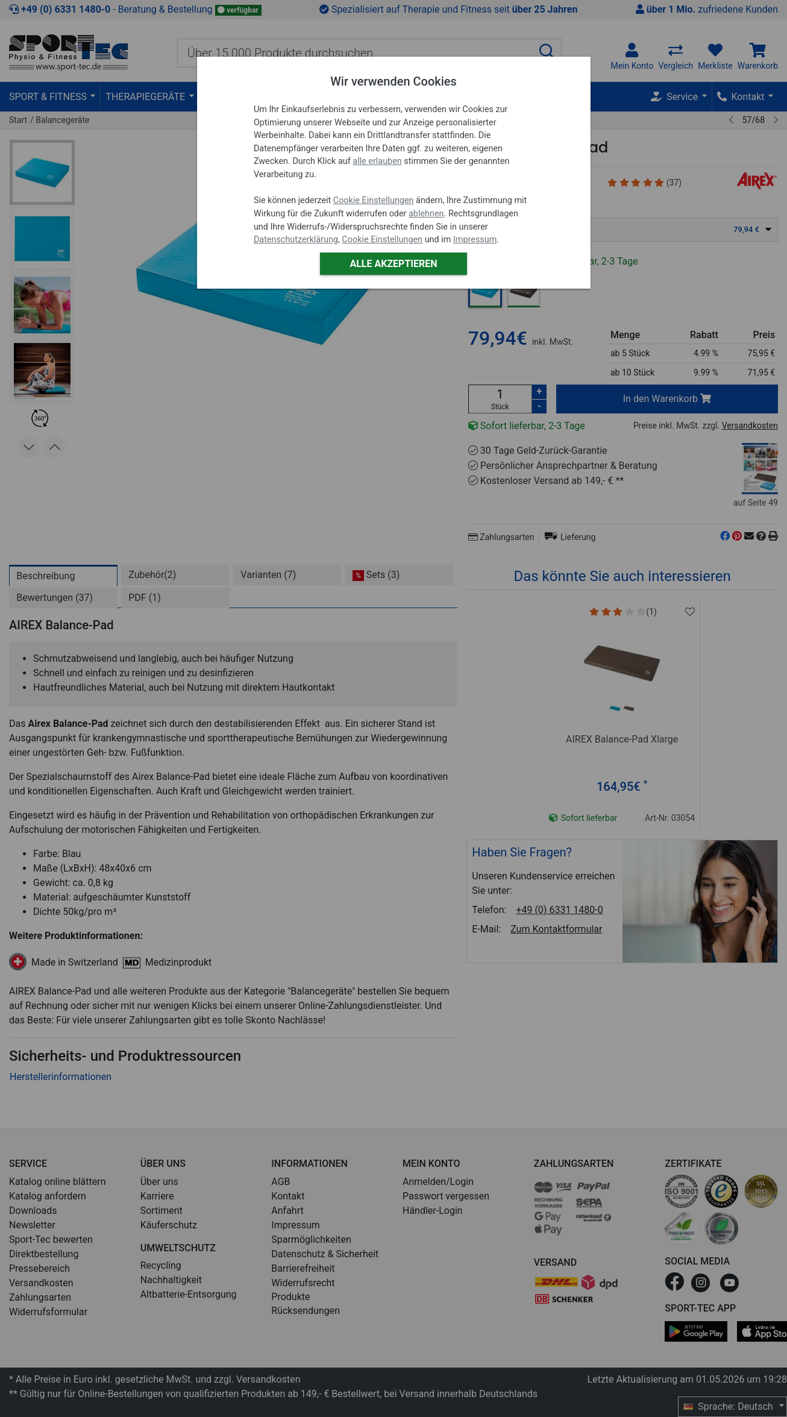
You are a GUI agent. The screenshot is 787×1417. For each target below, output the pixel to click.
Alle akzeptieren (393, 263)
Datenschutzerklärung (296, 239)
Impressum (475, 239)
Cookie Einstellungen (373, 200)
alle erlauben (377, 161)
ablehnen (426, 214)
